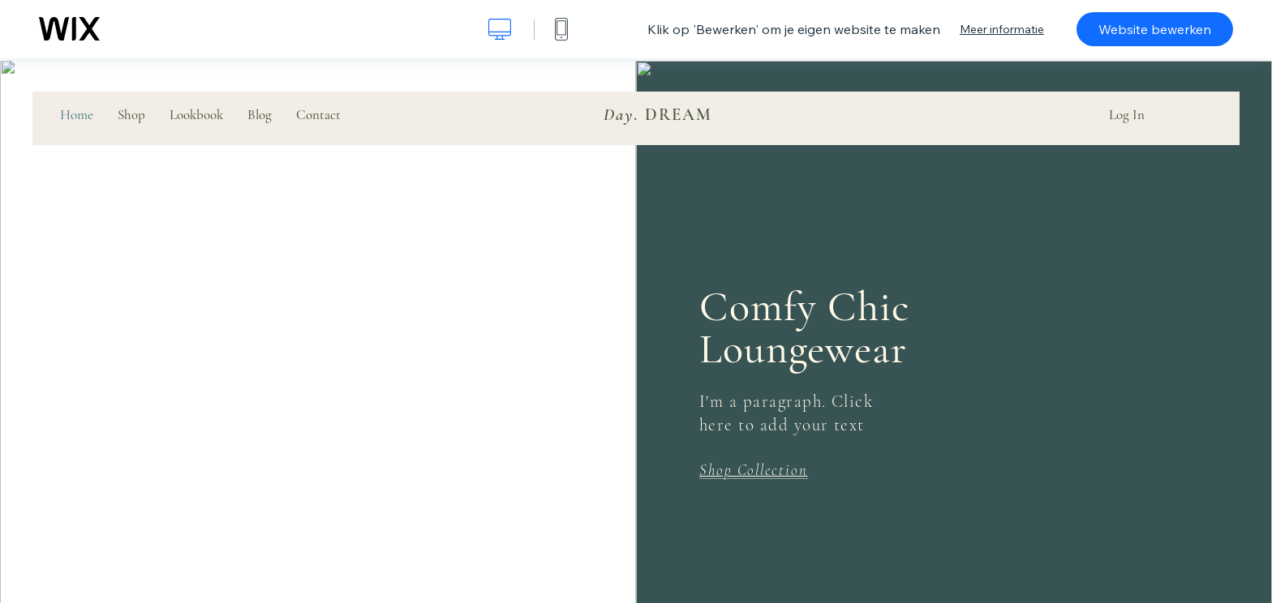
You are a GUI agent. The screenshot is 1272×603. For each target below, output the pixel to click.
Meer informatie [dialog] (1002, 29)
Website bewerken (1154, 29)
